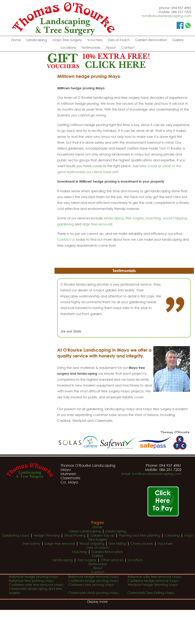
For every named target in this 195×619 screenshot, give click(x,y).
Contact (127, 47)
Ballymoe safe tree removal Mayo (154, 577)
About (111, 47)
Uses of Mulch (119, 40)
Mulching (79, 552)
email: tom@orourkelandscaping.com (151, 474)
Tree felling (117, 544)
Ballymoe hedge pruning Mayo (33, 577)
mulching (153, 218)
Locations (68, 47)
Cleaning (172, 535)
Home (16, 40)
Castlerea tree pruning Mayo (91, 585)
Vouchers (94, 40)
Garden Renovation (151, 40)
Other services (112, 560)
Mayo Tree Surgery (67, 40)
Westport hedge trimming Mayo (153, 585)
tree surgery (134, 218)
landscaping (114, 218)
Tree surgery (86, 560)
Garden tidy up (102, 535)
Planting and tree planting (139, 535)
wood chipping (174, 218)
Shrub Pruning (75, 535)
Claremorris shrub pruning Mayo (93, 593)
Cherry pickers (141, 544)
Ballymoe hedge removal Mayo (93, 577)
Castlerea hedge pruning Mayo (93, 581)
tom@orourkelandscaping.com (166, 16)
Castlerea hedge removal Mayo (153, 581)
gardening (65, 224)
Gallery (178, 40)
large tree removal (96, 224)
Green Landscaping (85, 531)
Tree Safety (31, 544)
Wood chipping (91, 544)
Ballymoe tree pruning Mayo (31, 581)
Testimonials (90, 47)
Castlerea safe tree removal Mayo (36, 585)
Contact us (66, 239)
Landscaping (36, 40)
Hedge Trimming (47, 535)
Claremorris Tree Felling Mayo (151, 593)
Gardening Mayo (15, 535)
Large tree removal (60, 544)
